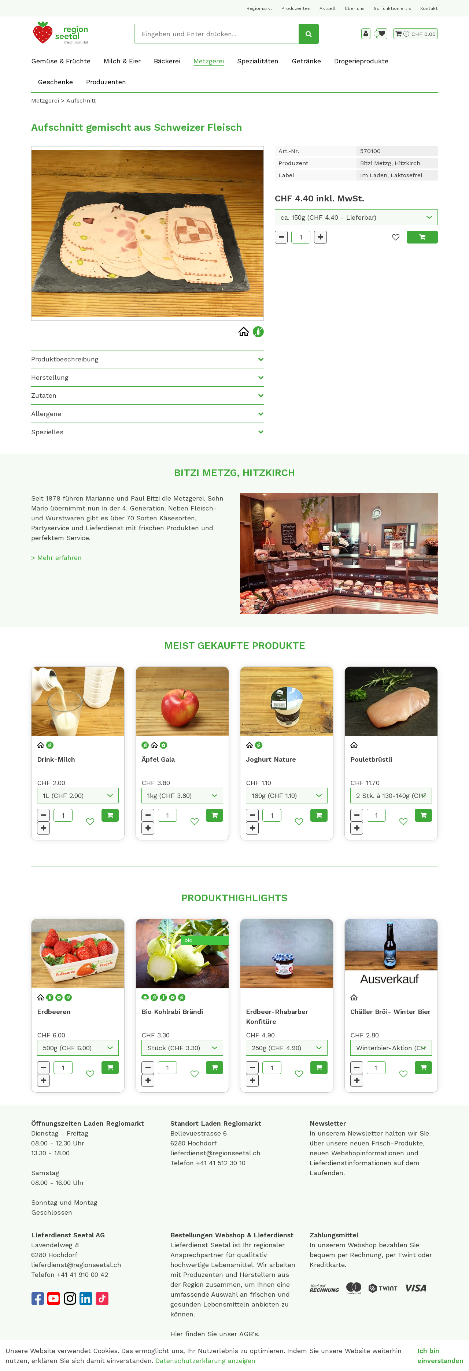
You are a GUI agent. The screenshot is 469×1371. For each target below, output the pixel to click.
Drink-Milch (56, 759)
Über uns (355, 8)
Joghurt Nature (271, 759)
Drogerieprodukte (361, 61)
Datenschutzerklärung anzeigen (205, 1360)
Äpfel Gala (158, 759)
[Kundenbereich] (366, 34)
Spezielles (47, 432)
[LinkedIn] (86, 1298)
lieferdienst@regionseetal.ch (215, 1153)
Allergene (46, 413)
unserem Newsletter (351, 1133)
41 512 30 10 (227, 1163)
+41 (202, 1163)
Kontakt (429, 8)
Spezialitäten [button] (257, 61)
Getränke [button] (306, 61)
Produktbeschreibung (65, 359)
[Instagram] (69, 1298)
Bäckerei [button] (167, 61)
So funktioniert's (392, 8)
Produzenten (295, 8)
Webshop (230, 1235)
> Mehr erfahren (56, 557)
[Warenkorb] (402, 34)
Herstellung (50, 377)
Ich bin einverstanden (440, 1355)
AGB (246, 1334)
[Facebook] (37, 1298)
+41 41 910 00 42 (82, 1274)
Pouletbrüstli (371, 759)
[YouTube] (53, 1298)
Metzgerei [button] (208, 61)
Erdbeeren (54, 1011)
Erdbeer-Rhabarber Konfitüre (277, 1016)
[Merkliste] (382, 34)
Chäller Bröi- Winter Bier (390, 1011)
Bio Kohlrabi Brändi (172, 1011)
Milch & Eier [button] (122, 61)
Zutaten (43, 395)
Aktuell (328, 8)
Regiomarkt (259, 8)
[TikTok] (102, 1298)
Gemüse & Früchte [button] (61, 61)
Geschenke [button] (55, 82)
